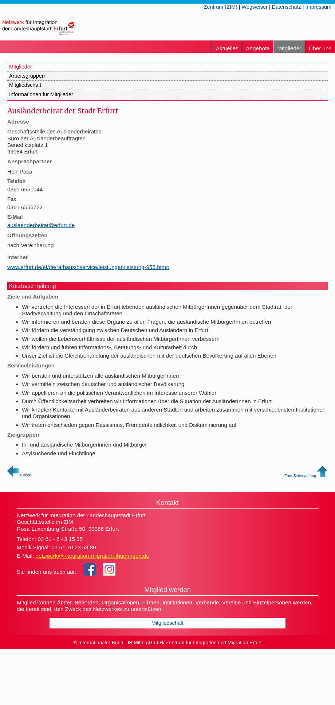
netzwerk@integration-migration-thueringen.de (92, 556)
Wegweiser (255, 7)
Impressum (318, 7)
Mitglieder (289, 48)
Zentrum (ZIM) (220, 7)
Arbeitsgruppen (27, 76)
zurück (19, 475)
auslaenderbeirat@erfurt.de (41, 225)
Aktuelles (227, 48)
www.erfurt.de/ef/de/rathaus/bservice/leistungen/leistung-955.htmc (88, 267)
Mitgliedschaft (25, 85)
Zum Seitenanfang (306, 476)
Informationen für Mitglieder (41, 94)
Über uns (320, 48)
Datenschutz (286, 7)
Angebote (257, 48)
